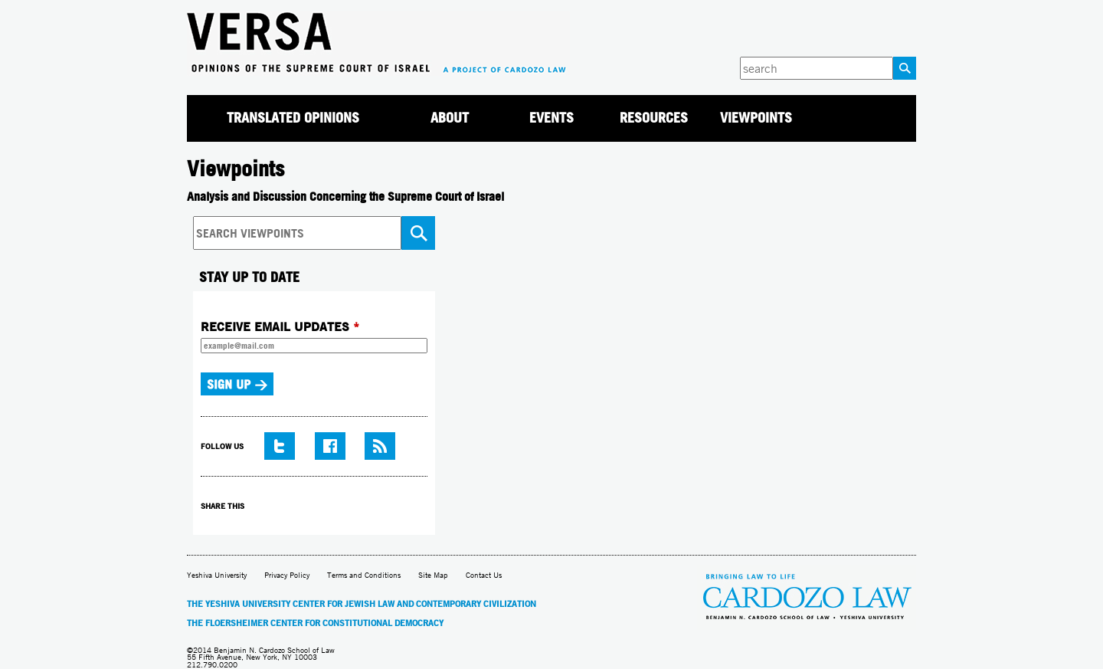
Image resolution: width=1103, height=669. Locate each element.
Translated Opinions (293, 118)
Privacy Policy (286, 575)
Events (551, 118)
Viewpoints (756, 118)
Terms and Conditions (364, 575)
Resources (654, 118)
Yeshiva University (217, 575)
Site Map (433, 575)
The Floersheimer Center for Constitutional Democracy (315, 623)
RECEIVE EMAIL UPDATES (280, 326)
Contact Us (484, 575)
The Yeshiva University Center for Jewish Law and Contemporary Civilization (361, 603)
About (449, 118)
